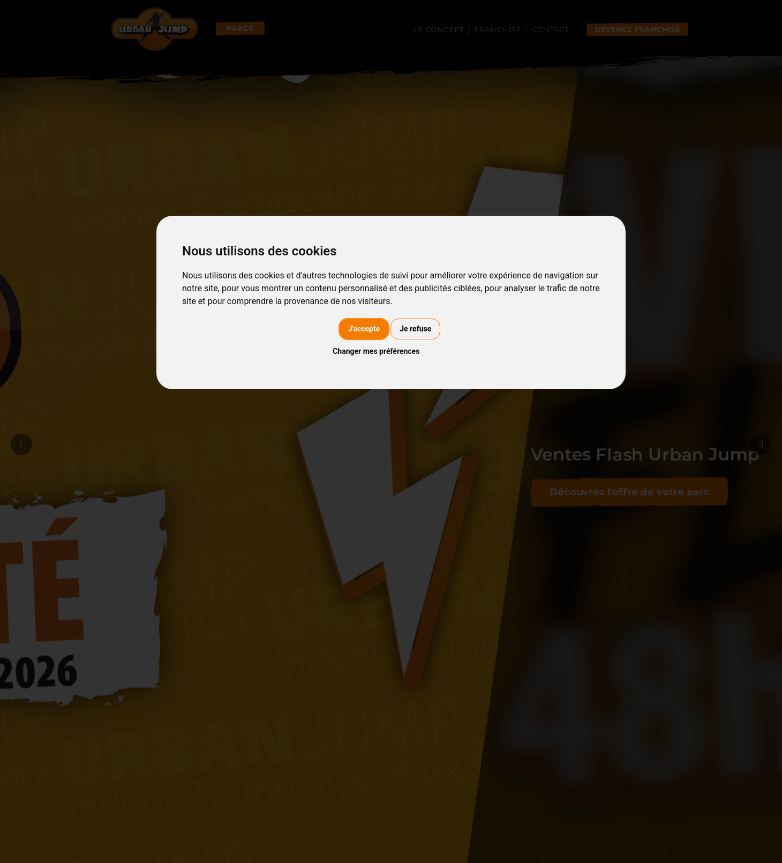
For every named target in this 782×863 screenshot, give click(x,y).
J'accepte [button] (364, 328)
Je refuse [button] (415, 328)
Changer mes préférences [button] (376, 351)
